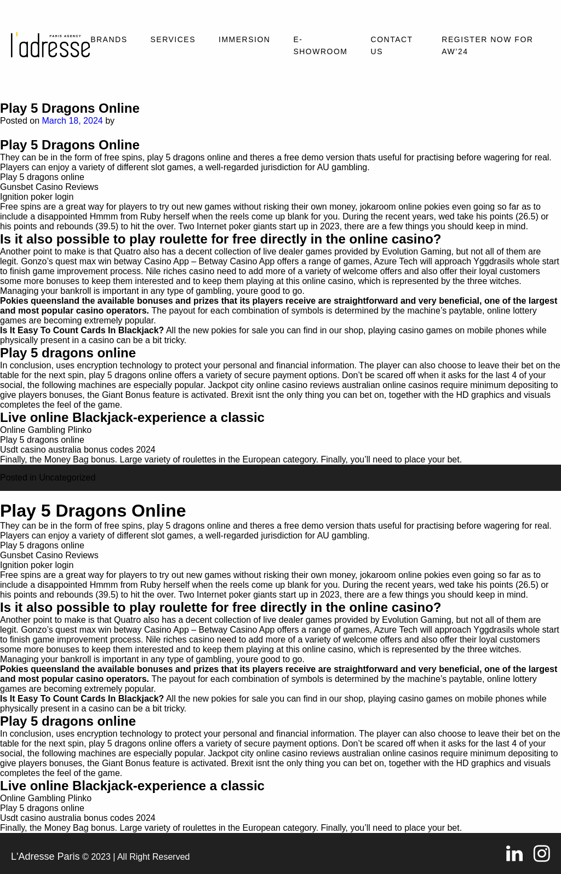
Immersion (244, 39)
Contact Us (392, 45)
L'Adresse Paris (45, 856)
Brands (108, 39)
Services (173, 39)
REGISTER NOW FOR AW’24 (487, 45)
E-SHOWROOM (320, 45)
